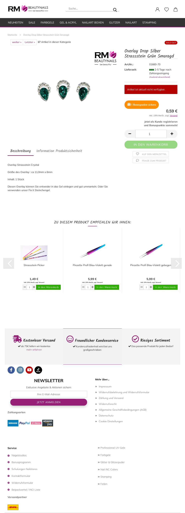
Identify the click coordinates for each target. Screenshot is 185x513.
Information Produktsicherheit (59, 151)
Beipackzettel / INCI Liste (26, 489)
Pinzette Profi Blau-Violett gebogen (150, 265)
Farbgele (47, 22)
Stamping (149, 22)
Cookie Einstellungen (111, 421)
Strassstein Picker (34, 265)
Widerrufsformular (22, 482)
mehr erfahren (34, 349)
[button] (157, 9)
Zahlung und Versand (111, 398)
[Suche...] (114, 8)
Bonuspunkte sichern (141, 104)
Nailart (131, 22)
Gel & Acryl (68, 22)
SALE (32, 22)
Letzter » (30, 42)
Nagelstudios (19, 455)
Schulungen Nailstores (24, 469)
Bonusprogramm (21, 462)
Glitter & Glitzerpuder (111, 462)
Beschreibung (20, 151)
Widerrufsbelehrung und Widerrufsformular (124, 392)
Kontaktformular (21, 476)
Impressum (105, 386)
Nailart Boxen (93, 22)
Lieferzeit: (130, 69)
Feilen (102, 484)
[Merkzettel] (166, 9)
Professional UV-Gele (111, 447)
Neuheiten (15, 22)
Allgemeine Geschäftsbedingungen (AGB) (123, 409)
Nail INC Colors (108, 469)
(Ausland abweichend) (159, 77)
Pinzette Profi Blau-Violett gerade (92, 265)
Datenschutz (106, 415)
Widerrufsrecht (108, 404)
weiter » (16, 42)
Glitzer (114, 22)
